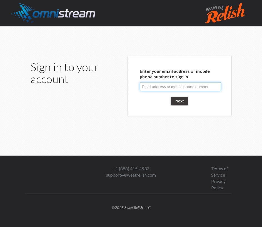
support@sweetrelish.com (131, 174)
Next (179, 101)
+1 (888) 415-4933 (131, 168)
